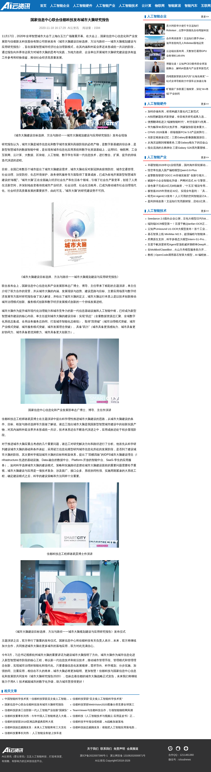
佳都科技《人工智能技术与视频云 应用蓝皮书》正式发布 (106, 715)
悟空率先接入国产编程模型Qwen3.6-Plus (172, 170)
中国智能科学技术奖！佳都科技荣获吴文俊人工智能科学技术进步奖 (45, 698)
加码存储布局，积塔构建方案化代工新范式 (173, 111)
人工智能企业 (59, 5)
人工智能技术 (128, 5)
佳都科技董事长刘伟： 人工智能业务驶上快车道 (33, 733)
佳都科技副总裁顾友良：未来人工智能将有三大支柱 (35, 727)
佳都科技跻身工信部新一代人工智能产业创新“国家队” (36, 710)
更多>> (205, 16)
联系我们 (106, 748)
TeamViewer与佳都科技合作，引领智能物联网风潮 (103, 710)
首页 (43, 5)
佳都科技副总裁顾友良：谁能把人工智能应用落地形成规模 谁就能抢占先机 (117, 727)
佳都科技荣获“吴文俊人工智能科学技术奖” (98, 698)
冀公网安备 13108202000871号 (127, 755)
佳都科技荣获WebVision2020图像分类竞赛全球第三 (103, 704)
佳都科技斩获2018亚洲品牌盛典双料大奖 (29, 721)
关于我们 (93, 748)
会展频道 (132, 748)
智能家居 (174, 5)
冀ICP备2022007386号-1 (94, 755)
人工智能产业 (105, 5)
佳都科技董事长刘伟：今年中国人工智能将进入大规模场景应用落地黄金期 (49, 715)
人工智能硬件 (82, 5)
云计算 (146, 5)
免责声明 (119, 748)
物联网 (160, 5)
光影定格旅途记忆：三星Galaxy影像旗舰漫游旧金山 (179, 137)
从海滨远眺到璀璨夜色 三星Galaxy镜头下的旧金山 (178, 142)
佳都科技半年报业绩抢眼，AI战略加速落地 (98, 721)
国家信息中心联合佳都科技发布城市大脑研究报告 (34, 704)
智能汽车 (191, 5)
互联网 (206, 5)
